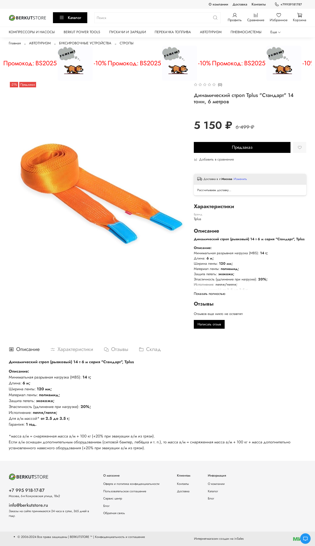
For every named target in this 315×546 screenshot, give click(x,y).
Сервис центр (112, 498)
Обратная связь (114, 513)
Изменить (240, 179)
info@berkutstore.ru (28, 505)
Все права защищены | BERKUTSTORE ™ (65, 537)
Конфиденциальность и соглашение (120, 537)
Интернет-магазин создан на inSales (219, 538)
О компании (218, 4)
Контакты (259, 4)
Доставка (240, 4)
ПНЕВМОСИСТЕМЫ (246, 32)
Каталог (70, 18)
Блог (106, 506)
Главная (15, 43)
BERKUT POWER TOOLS (82, 32)
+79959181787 (288, 4)
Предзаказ (242, 147)
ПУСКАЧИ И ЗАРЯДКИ (127, 32)
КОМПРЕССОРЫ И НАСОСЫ (32, 32)
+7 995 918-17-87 (27, 490)
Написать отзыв (209, 324)
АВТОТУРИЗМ (211, 32)
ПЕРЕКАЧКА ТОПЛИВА (173, 32)
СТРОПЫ (126, 43)
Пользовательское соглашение (124, 491)
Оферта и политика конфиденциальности (131, 484)
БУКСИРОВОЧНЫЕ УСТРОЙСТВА (85, 43)
